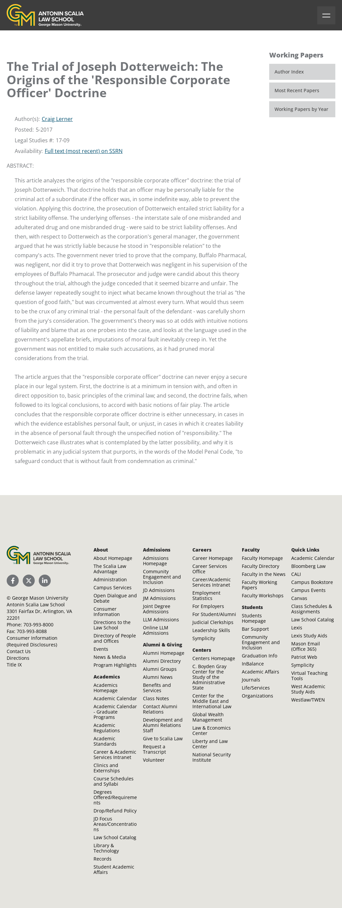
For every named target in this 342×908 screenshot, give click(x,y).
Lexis (296, 627)
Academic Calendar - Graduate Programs (115, 711)
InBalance (253, 663)
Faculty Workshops (263, 595)
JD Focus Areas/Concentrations (115, 824)
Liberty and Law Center (210, 744)
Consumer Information (107, 611)
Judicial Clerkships (212, 622)
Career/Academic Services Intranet (211, 582)
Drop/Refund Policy (115, 810)
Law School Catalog (115, 837)
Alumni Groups (160, 669)
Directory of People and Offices (115, 638)
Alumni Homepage (163, 653)
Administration (110, 579)
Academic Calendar (115, 698)
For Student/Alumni (214, 614)
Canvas (299, 598)
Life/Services (256, 688)
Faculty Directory (260, 566)
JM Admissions (159, 598)
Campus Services (113, 587)
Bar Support (255, 629)
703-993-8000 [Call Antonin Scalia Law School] (38, 624)
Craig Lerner (57, 119)
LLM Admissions (161, 619)
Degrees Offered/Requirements (115, 797)
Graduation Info (259, 655)
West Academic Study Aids (308, 689)
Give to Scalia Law (163, 738)
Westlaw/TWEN (308, 700)
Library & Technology (106, 848)
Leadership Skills (211, 630)
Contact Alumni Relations (160, 709)
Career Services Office (209, 569)
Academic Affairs (260, 671)
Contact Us (19, 651)
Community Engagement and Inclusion (162, 576)
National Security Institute (211, 757)
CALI (296, 574)
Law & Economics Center (211, 730)
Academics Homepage (106, 688)
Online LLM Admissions (156, 630)
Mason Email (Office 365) (305, 646)
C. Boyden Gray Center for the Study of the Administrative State (209, 677)
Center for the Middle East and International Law (211, 701)
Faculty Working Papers (259, 585)
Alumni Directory (162, 661)
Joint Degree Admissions (156, 609)
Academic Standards (105, 741)
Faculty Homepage (262, 558)
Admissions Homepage (156, 561)
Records (103, 859)
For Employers (208, 606)
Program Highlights (115, 665)
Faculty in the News (264, 574)
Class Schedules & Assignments (311, 609)
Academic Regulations (107, 728)
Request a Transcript (154, 749)
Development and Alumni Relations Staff (163, 725)
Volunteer (154, 760)
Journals (251, 679)
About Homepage (113, 558)
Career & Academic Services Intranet (115, 754)
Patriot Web (304, 657)
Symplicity (203, 638)
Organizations (257, 696)
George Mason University (40, 598)
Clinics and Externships (107, 768)
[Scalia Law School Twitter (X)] (29, 581)
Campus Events (308, 590)
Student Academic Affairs (114, 869)
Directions (18, 658)
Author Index (289, 71)
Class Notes (156, 698)
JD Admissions (159, 590)
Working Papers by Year (301, 109)
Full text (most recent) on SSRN (84, 151)
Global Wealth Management (208, 717)
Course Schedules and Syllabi (114, 781)
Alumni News (158, 677)
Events (101, 649)
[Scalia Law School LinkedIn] (45, 581)
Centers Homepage (213, 658)
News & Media (110, 657)
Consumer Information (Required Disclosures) (32, 641)
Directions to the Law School (112, 625)
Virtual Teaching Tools (309, 676)
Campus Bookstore (312, 582)
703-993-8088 (32, 631)
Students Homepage (254, 618)
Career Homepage (212, 558)
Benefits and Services (157, 688)
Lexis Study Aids (309, 635)
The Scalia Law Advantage (110, 569)
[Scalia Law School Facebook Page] (13, 581)
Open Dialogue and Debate (115, 598)
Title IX (14, 664)
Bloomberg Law (308, 566)
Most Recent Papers (297, 90)
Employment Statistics (206, 595)
